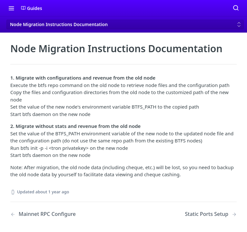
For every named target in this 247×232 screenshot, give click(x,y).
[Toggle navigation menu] (11, 8)
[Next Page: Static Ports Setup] (211, 214)
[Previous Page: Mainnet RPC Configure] (58, 214)
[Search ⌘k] (236, 8)
